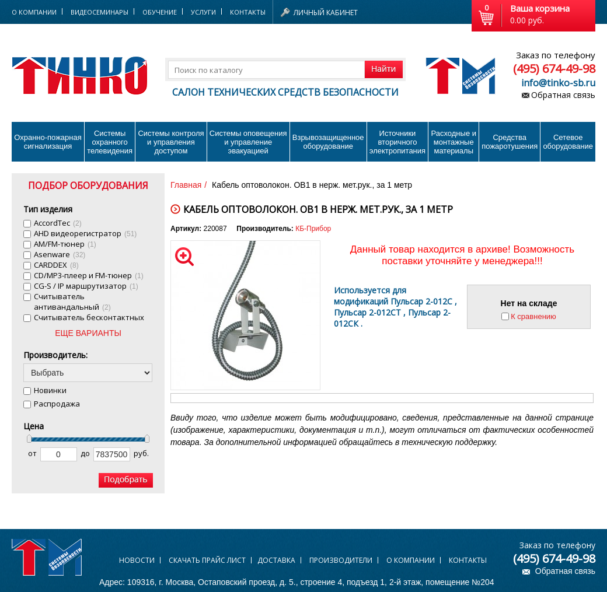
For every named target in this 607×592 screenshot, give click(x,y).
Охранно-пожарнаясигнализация (48, 141)
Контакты (248, 12)
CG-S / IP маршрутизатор (86, 286)
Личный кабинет (326, 12)
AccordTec (58, 223)
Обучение (159, 12)
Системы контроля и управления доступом (171, 142)
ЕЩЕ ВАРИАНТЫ (88, 333)
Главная (185, 185)
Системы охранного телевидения (109, 142)
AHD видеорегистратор (85, 233)
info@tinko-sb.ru (558, 82)
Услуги (203, 12)
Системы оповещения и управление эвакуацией (248, 142)
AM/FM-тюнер (65, 244)
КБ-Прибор (313, 229)
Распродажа (57, 403)
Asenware (59, 254)
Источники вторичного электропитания (397, 142)
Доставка (276, 560)
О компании (410, 560)
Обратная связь (563, 94)
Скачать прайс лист (207, 560)
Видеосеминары (99, 12)
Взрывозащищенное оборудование (328, 141)
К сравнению (533, 316)
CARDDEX (56, 265)
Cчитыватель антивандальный (72, 301)
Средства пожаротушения (510, 141)
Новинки (50, 390)
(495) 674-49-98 (554, 68)
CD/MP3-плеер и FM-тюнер (89, 275)
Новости (137, 560)
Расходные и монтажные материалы (453, 142)
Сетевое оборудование (568, 141)
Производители (340, 560)
